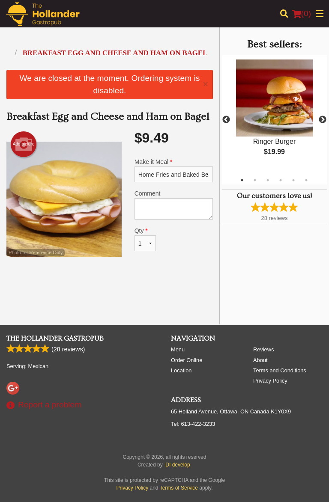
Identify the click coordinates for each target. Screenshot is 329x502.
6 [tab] (306, 180)
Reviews (263, 349)
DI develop (177, 465)
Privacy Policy (270, 380)
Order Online (186, 360)
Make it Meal (174, 170)
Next (322, 120)
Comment (174, 205)
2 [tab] (255, 180)
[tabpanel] (274, 114)
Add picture (24, 144)
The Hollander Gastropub (55, 338)
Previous (226, 120)
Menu (178, 349)
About (260, 360)
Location (181, 370)
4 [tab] (280, 180)
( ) (301, 13)
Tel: (193, 424)
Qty (145, 239)
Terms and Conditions (279, 370)
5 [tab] (293, 180)
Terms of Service (179, 488)
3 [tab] (267, 180)
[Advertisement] (109, 290)
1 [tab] (242, 180)
